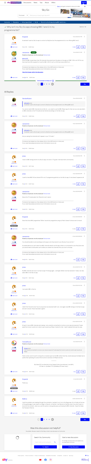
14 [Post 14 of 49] (24, 391)
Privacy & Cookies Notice (40, 455)
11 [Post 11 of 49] (24, 314)
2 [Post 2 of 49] (24, 116)
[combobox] (48, 15)
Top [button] (88, 455)
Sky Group (71, 455)
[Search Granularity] (23, 15)
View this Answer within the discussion (32, 72)
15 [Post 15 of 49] (24, 413)
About (47, 2)
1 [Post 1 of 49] (24, 47)
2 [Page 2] (44, 84)
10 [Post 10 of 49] (24, 295)
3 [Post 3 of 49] (24, 148)
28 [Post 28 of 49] (24, 77)
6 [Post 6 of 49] (24, 209)
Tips (41, 2)
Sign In (84, 2)
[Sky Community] (14, 2)
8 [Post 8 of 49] (24, 259)
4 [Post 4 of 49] (24, 166)
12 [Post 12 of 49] (24, 334)
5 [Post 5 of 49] (24, 183)
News (35, 2)
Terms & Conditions (29, 455)
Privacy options (21, 455)
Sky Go (45, 9)
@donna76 (25, 58)
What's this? (14, 44)
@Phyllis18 (26, 103)
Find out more (46, 55)
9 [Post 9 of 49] (24, 277)
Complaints (59, 455)
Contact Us (65, 455)
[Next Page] (52, 84)
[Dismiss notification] (85, 6)
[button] (84, 37)
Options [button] (82, 26)
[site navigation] (5, 2)
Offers (53, 2)
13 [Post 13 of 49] (24, 371)
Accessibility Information (51, 455)
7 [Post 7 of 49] (24, 228)
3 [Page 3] (46, 84)
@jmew (26, 348)
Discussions (27, 2)
